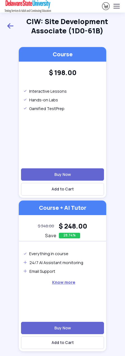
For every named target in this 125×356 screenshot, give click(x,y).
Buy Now (62, 174)
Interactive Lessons (45, 91)
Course (63, 54)
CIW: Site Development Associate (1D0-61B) (57, 26)
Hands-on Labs (40, 100)
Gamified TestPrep (43, 108)
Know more (63, 282)
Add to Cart (63, 189)
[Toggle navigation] (116, 6)
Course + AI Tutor (62, 207)
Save (51, 235)
